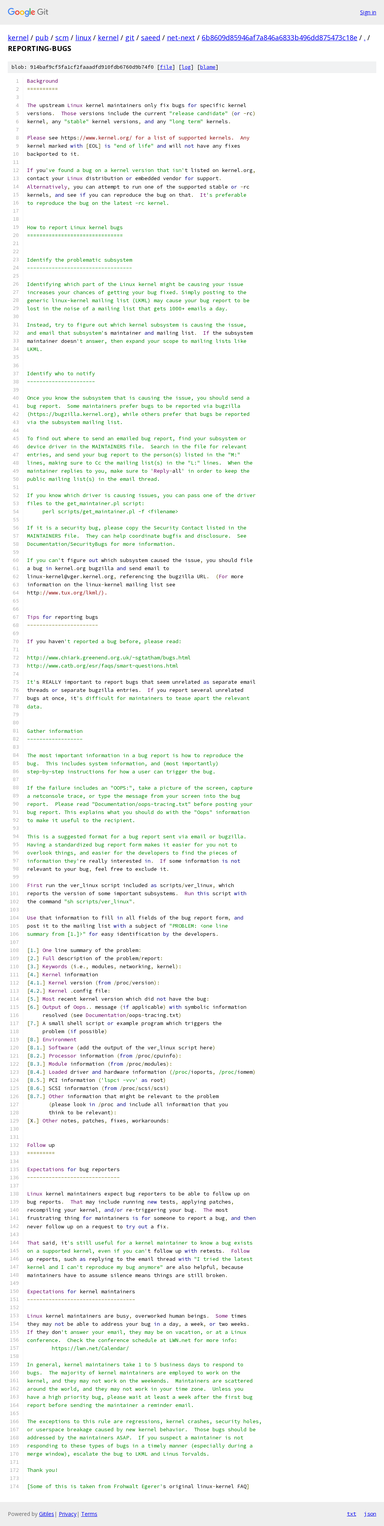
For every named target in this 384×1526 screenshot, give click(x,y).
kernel (18, 37)
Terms (89, 1513)
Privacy (67, 1513)
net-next (181, 37)
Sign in (368, 12)
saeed (150, 37)
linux (83, 37)
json (370, 1513)
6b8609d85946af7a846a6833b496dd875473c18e (279, 37)
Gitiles (46, 1513)
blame (208, 67)
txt (351, 1513)
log (186, 67)
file (166, 67)
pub (42, 37)
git (129, 37)
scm (62, 37)
